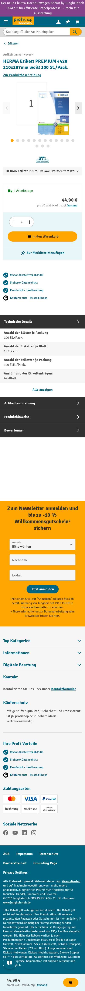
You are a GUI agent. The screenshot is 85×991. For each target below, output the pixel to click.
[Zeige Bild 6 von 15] (39, 140)
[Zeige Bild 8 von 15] (50, 140)
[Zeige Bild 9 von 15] (56, 140)
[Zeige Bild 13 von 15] (36, 146)
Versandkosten (71, 881)
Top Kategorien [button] (42, 640)
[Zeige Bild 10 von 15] (61, 140)
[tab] (42, 356)
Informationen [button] (42, 653)
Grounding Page (45, 863)
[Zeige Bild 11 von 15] (67, 140)
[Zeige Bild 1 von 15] (12, 140)
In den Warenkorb (43, 236)
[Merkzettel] (67, 22)
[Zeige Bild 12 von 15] (72, 140)
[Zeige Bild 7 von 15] (45, 140)
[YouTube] (15, 833)
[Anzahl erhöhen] (29, 222)
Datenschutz (49, 854)
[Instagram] (33, 833)
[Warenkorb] (77, 22)
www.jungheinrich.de (17, 902)
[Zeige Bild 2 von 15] (17, 140)
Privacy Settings (15, 872)
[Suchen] (76, 32)
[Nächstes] (78, 108)
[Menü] (6, 22)
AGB (6, 854)
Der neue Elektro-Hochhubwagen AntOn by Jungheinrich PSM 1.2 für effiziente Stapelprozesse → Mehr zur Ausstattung (42, 8)
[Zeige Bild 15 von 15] (48, 146)
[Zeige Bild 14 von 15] (42, 146)
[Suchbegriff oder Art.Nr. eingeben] (36, 32)
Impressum (24, 854)
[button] (42, 665)
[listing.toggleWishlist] (42, 252)
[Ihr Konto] (58, 22)
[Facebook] (5, 833)
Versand (72, 205)
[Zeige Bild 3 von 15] (23, 140)
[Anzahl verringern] (13, 222)
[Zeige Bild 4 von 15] (28, 140)
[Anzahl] (21, 222)
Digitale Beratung (19, 665)
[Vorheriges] (6, 108)
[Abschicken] (43, 589)
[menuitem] (58, 22)
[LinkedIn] (24, 833)
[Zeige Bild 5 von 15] (34, 140)
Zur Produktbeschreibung (22, 75)
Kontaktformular (63, 689)
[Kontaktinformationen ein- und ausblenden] (9, 962)
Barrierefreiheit (15, 863)
